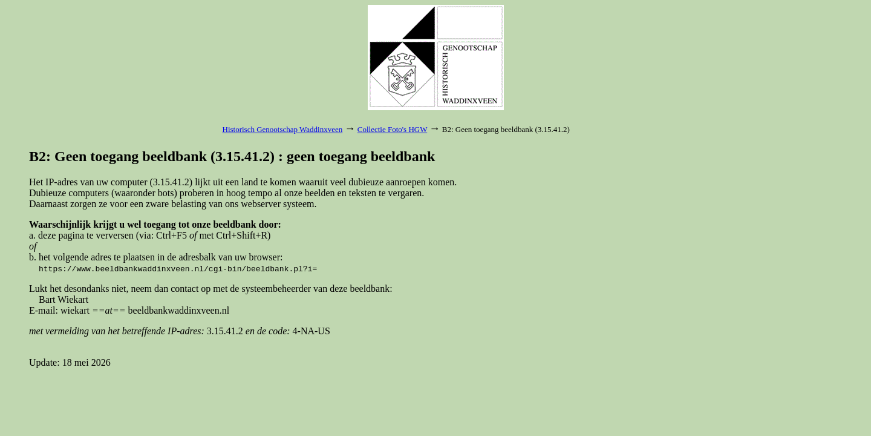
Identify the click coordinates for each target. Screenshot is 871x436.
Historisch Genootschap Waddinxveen (283, 129)
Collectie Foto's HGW (392, 129)
